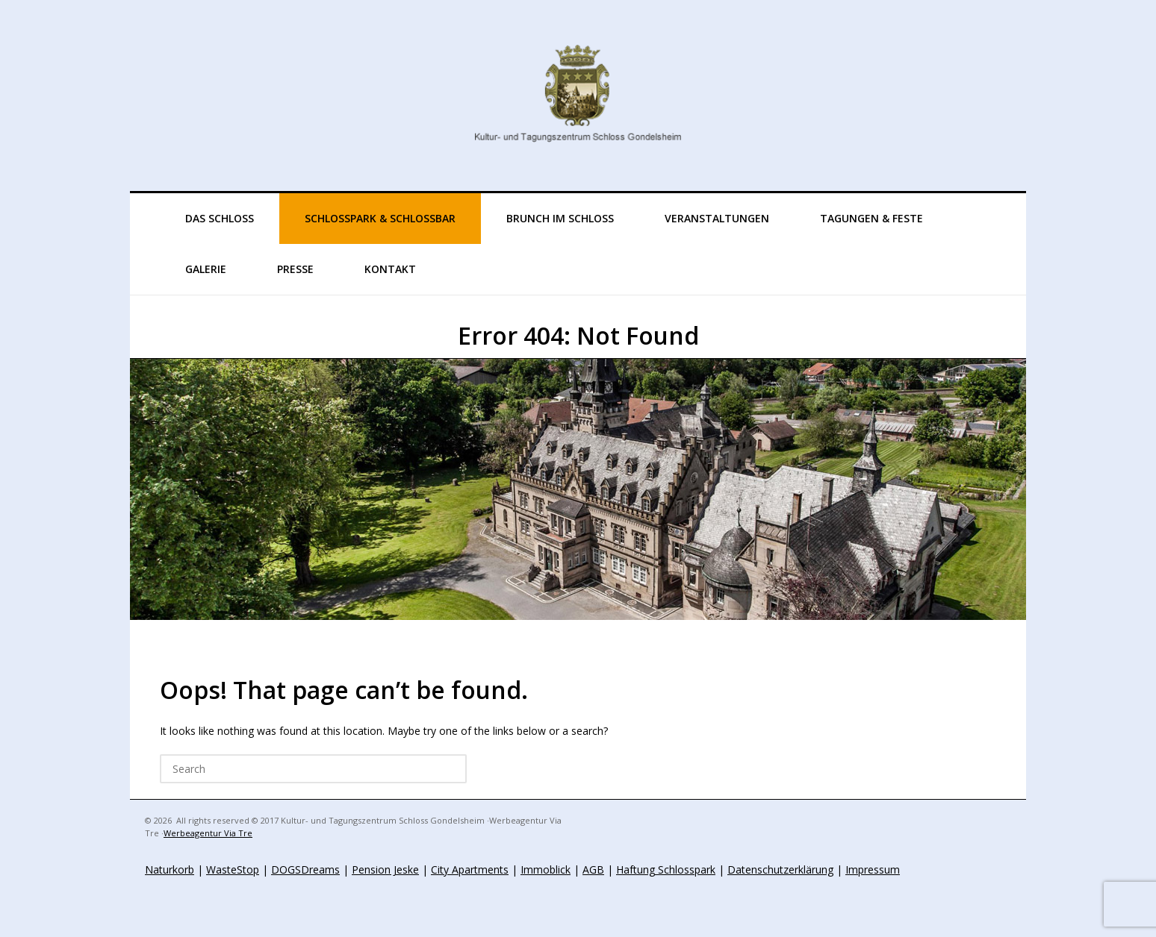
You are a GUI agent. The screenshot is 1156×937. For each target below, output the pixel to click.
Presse (295, 269)
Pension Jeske (385, 869)
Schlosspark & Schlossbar (380, 218)
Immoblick (545, 869)
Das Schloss (219, 218)
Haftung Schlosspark (665, 869)
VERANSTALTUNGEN (717, 218)
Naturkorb (169, 869)
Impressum (872, 869)
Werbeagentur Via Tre (208, 833)
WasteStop (232, 869)
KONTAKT (390, 269)
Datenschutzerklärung (780, 869)
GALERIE (205, 269)
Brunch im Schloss (560, 218)
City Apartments (470, 869)
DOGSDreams (305, 869)
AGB (593, 869)
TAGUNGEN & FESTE (871, 218)
